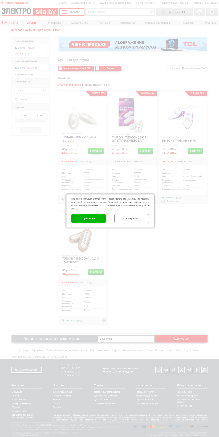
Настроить (132, 218)
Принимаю (89, 218)
